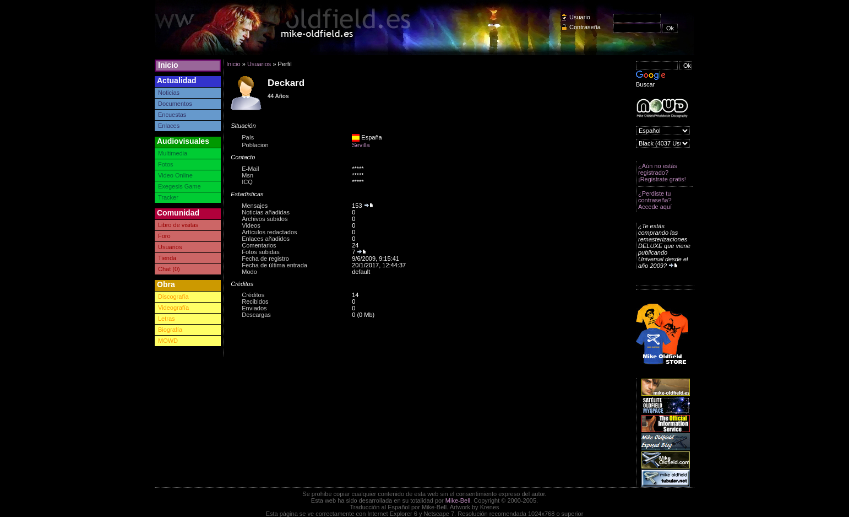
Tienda (167, 258)
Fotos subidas (260, 252)
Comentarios (259, 245)
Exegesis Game (179, 186)
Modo (249, 271)
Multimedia (172, 153)
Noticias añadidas (266, 212)
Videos (251, 225)
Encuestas (172, 114)
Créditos (253, 295)
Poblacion (255, 145)
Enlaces (168, 125)
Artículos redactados (269, 232)
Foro (164, 236)
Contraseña (585, 27)
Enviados (254, 308)
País (248, 137)
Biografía (170, 329)
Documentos (175, 103)
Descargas (256, 314)
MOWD (168, 340)
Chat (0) (169, 269)
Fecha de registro (265, 258)
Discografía (173, 296)
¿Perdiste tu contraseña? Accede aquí (655, 200)
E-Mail (250, 168)
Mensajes (255, 205)
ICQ (247, 182)
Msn (247, 175)
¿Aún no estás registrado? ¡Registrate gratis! (662, 172)
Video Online (175, 175)
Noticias (168, 92)
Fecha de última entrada (274, 265)
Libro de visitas (178, 225)
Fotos (165, 164)
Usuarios (170, 247)
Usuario (579, 17)
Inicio (168, 65)
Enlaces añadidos (266, 238)
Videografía (173, 307)
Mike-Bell (457, 500)
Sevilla (360, 145)
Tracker (168, 197)
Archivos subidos (264, 219)
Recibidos (255, 301)
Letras (166, 318)
